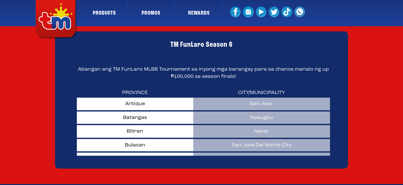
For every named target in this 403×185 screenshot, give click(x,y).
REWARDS (199, 13)
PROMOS (151, 13)
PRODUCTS (104, 13)
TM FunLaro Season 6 (201, 45)
